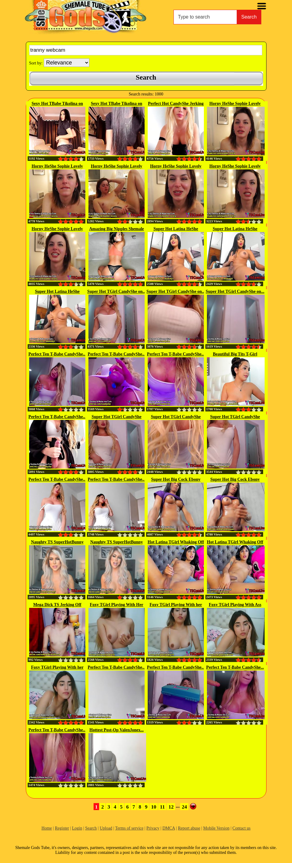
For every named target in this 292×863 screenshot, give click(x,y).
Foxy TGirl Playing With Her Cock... (116, 605)
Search (249, 16)
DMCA (168, 828)
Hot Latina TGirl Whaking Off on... (176, 542)
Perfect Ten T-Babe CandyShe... (57, 354)
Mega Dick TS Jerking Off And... (57, 605)
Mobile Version (216, 828)
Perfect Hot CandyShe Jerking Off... (176, 104)
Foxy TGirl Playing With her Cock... (175, 605)
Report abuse (189, 828)
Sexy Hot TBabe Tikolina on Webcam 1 (116, 104)
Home (46, 828)
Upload (106, 828)
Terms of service (129, 828)
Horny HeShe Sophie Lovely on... (235, 104)
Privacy (153, 828)
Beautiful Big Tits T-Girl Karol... (235, 354)
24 (184, 807)
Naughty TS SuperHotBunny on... (57, 542)
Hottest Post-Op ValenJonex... (116, 730)
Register (62, 828)
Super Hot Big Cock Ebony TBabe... (175, 480)
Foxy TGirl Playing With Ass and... (235, 605)
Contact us (241, 828)
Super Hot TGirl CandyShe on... (116, 291)
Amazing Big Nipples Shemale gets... (116, 229)
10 (153, 807)
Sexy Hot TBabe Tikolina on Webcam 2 (57, 104)
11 (162, 807)
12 (170, 807)
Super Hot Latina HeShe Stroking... (175, 229)
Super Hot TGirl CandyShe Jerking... (116, 417)
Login (77, 828)
